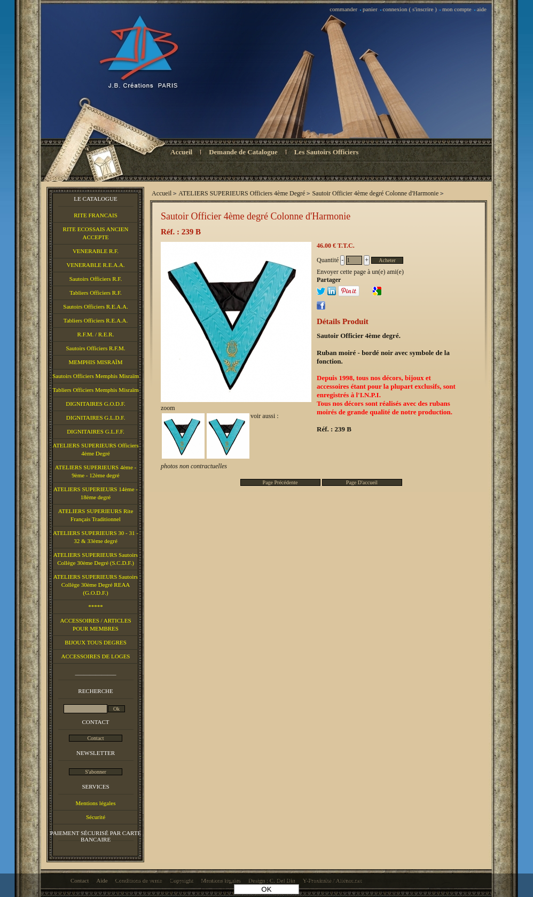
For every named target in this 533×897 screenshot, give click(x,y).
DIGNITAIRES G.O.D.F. (96, 403)
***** (95, 606)
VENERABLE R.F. (96, 251)
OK (266, 889)
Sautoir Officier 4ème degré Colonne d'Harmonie (255, 216)
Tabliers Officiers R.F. (95, 292)
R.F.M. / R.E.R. (95, 334)
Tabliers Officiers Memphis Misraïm (95, 390)
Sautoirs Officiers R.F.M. (95, 348)
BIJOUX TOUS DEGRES (96, 642)
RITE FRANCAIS (95, 215)
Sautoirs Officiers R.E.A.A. (95, 306)
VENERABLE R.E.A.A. (95, 265)
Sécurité (95, 817)
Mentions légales (96, 803)
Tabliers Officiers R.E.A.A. (96, 320)
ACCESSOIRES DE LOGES (95, 656)
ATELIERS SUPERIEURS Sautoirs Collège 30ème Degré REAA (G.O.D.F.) (95, 584)
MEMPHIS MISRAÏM (95, 362)
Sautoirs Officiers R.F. (95, 279)
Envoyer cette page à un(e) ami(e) (360, 272)
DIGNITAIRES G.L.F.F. (95, 431)
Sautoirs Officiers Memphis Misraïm (95, 376)
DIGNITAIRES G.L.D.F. (95, 417)
